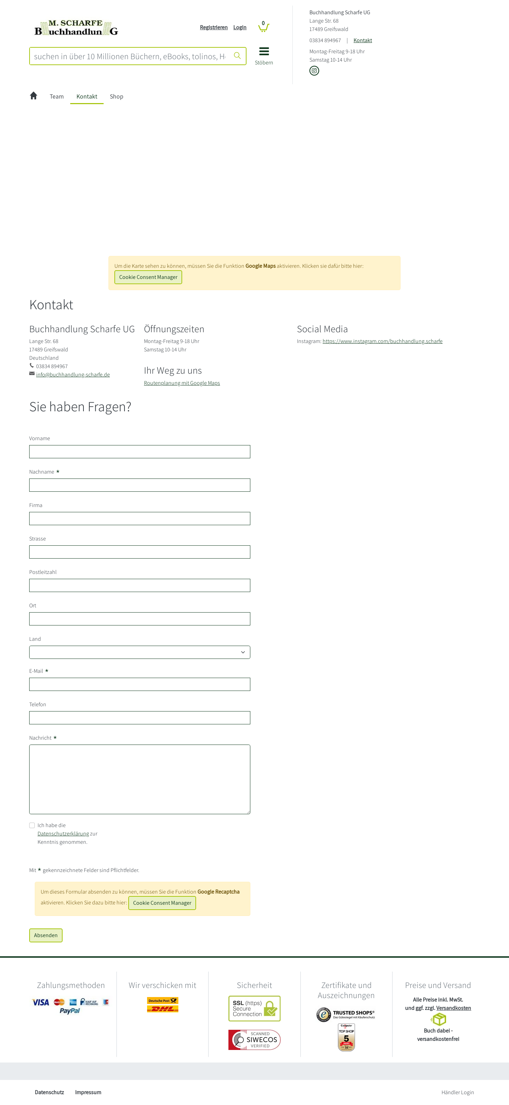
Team (57, 96)
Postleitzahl (43, 572)
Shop (116, 96)
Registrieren (214, 27)
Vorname (39, 438)
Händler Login (458, 1092)
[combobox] (129, 56)
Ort (32, 605)
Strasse (37, 538)
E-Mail (39, 671)
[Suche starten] (237, 56)
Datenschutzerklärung (63, 833)
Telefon (37, 704)
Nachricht (43, 738)
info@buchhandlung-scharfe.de (73, 374)
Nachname (44, 471)
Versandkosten (453, 1008)
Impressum (88, 1092)
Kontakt (363, 40)
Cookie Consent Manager (148, 277)
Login (240, 27)
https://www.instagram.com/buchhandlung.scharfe (383, 341)
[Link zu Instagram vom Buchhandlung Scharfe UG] (314, 71)
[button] (264, 58)
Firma (35, 505)
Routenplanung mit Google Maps (182, 383)
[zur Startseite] (33, 96)
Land (35, 639)
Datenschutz (49, 1092)
